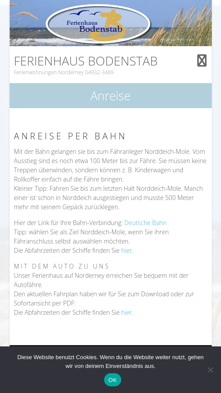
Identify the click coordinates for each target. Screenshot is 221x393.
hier (126, 250)
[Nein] (210, 369)
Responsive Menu (202, 60)
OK (113, 380)
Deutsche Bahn (145, 222)
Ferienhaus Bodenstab (86, 61)
